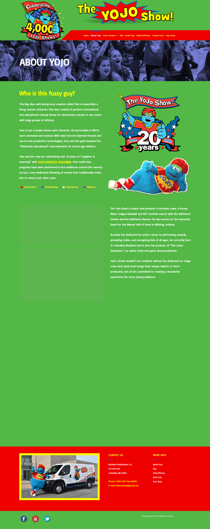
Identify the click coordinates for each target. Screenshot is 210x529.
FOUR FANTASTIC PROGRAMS (54, 161)
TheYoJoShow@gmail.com (127, 485)
